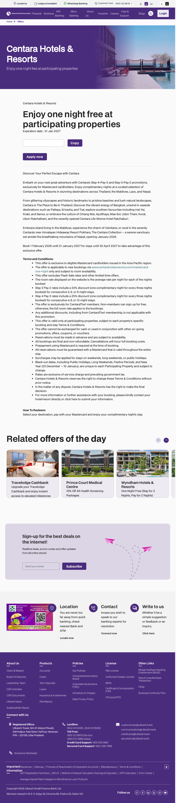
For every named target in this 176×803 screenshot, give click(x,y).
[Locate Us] (20, 3)
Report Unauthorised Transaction (150, 679)
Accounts (45, 670)
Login (163, 13)
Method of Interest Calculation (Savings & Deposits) (89, 773)
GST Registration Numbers (34, 773)
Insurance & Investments (53, 695)
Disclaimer (26, 767)
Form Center (145, 773)
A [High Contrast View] (167, 4)
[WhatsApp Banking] (75, 3)
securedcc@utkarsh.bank (135, 738)
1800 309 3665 (100, 742)
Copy (75, 143)
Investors (103, 13)
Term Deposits (47, 683)
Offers (21, 21)
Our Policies (79, 670)
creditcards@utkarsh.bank (135, 734)
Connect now (109, 633)
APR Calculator (127, 773)
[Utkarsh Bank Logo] (19, 13)
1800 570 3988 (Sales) (79, 739)
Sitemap (39, 767)
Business (49, 13)
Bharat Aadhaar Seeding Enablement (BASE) (152, 671)
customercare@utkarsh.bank (137, 725)
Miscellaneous (109, 767)
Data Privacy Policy (83, 699)
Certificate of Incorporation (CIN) (120, 690)
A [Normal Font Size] (146, 4)
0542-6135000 (93, 728)
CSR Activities (14, 689)
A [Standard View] (162, 4)
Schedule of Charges (84, 693)
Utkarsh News (14, 701)
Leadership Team (16, 683)
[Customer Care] (104, 4)
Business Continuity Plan (152, 693)
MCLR (55, 773)
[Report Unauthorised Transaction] (45, 3)
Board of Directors (16, 676)
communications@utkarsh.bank (138, 729)
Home (9, 21)
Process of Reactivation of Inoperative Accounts (72, 767)
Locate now (67, 638)
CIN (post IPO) (113, 697)
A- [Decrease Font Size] (141, 4)
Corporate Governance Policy (85, 685)
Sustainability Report (18, 707)
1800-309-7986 (103, 746)
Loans (43, 689)
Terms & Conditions (130, 767)
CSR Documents (16, 695)
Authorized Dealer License (120, 676)
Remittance (46, 701)
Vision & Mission (15, 670)
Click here (148, 633)
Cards (43, 676)
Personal (36, 13)
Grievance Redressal (25, 753)
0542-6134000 (75, 728)
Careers (114, 13)
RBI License (112, 670)
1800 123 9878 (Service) (79, 735)
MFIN (108, 683)
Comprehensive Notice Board (85, 677)
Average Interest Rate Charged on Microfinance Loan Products (53, 779)
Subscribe (74, 566)
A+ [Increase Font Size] (151, 4)
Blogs (142, 13)
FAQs (141, 686)
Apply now (34, 156)
